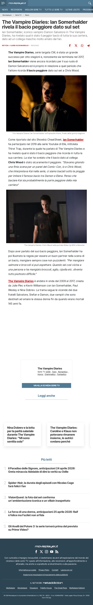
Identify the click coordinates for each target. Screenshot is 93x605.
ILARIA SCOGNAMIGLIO (19, 45)
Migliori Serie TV (33, 9)
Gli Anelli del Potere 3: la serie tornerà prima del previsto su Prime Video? (43, 528)
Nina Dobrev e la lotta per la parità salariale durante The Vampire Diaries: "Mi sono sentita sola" (21, 434)
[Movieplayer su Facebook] (36, 551)
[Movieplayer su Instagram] (46, 551)
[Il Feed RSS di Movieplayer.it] (56, 551)
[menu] (3, 3)
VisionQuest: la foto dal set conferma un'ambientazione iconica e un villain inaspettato (39, 499)
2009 (48, 371)
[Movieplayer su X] (41, 551)
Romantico (62, 371)
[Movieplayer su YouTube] (51, 551)
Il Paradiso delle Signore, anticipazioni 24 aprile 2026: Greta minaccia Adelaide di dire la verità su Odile (41, 470)
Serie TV (18, 15)
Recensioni (16, 9)
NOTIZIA (5, 45)
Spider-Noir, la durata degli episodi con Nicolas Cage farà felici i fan (41, 484)
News (5, 9)
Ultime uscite (73, 9)
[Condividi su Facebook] (69, 45)
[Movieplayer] (46, 546)
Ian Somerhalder (73, 139)
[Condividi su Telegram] (88, 45)
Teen (54, 371)
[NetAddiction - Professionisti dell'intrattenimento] (53, 582)
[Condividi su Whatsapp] (82, 45)
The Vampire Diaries (21, 281)
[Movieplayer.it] (17, 3)
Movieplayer (7, 15)
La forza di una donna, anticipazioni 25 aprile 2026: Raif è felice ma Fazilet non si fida (43, 513)
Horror (40, 374)
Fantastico (61, 374)
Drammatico (50, 374)
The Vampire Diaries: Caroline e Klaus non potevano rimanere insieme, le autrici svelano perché (63, 434)
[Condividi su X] (76, 45)
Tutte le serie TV (53, 9)
